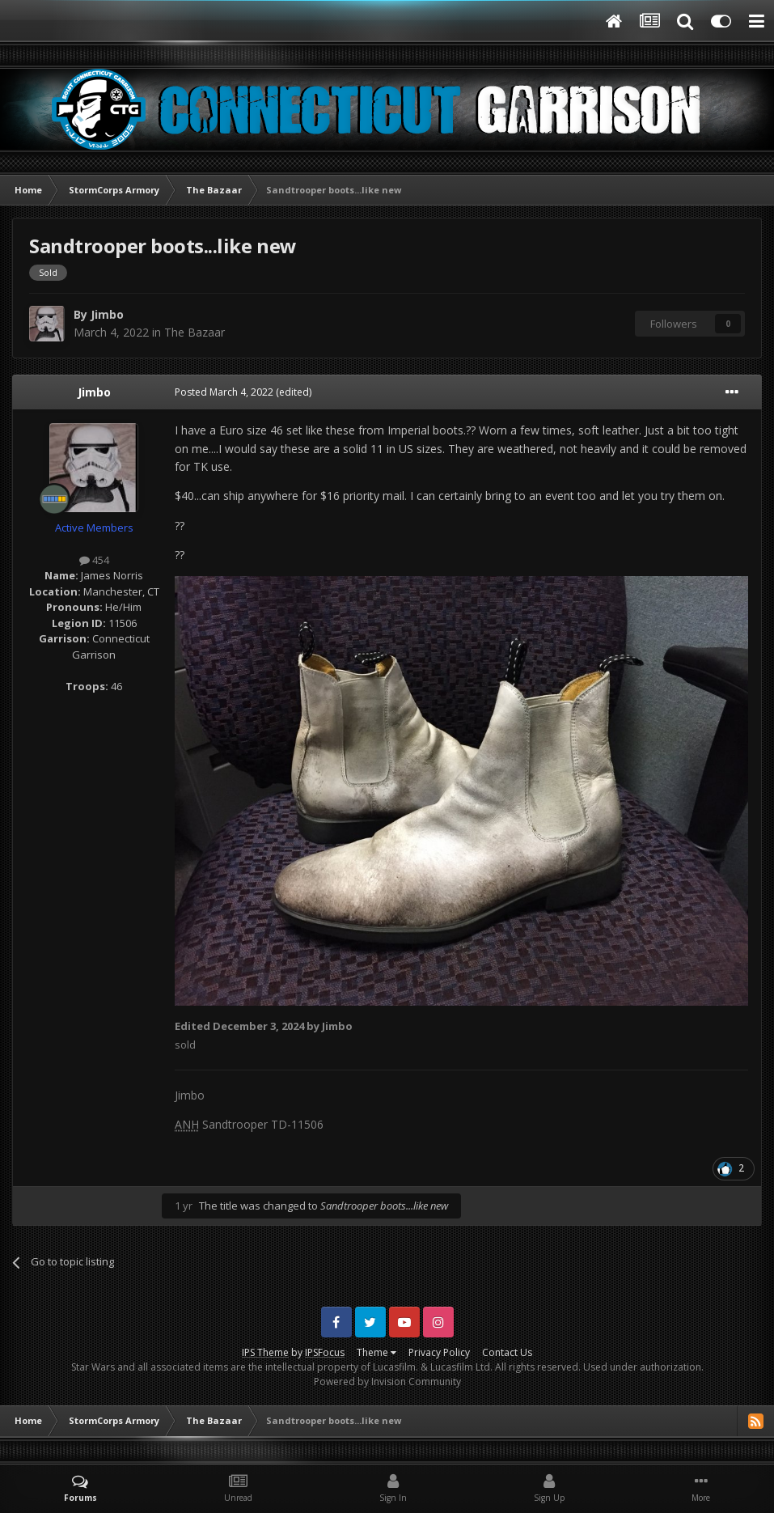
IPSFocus (325, 1352)
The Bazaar (194, 332)
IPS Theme (265, 1352)
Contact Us (507, 1352)
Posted (224, 392)
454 (94, 560)
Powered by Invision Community (387, 1381)
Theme (376, 1352)
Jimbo (107, 314)
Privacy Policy (439, 1352)
